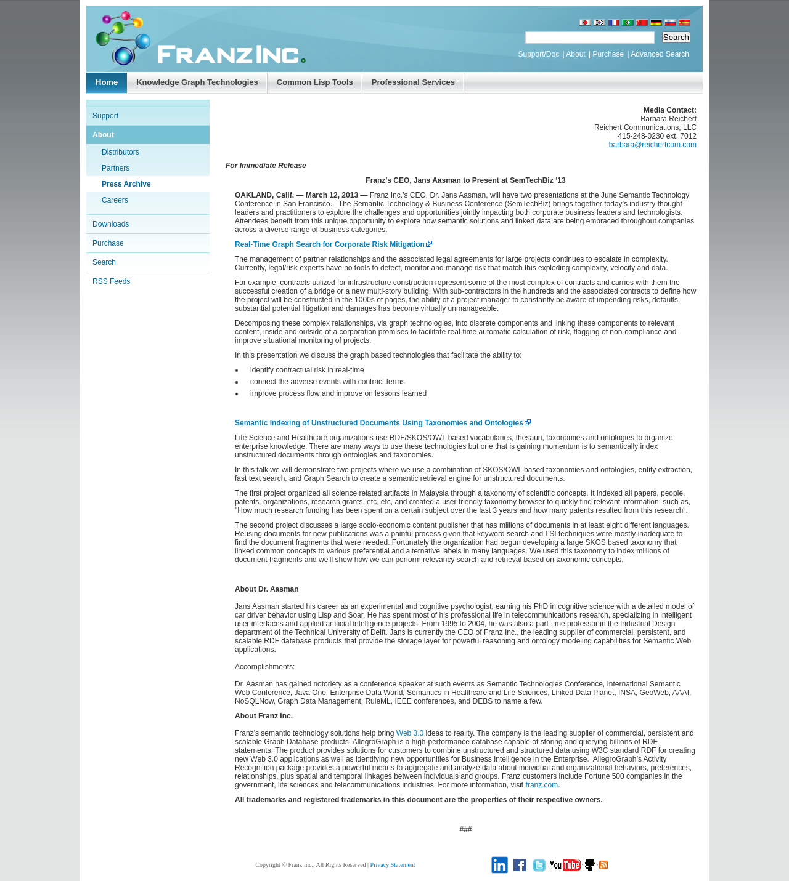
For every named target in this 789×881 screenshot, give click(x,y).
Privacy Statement (392, 864)
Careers (115, 200)
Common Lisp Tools (315, 82)
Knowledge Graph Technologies (197, 82)
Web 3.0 (409, 733)
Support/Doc (538, 54)
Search (104, 262)
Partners (115, 168)
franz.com (542, 785)
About (575, 54)
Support (105, 115)
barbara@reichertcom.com (653, 144)
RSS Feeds (111, 281)
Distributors (120, 152)
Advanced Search (660, 54)
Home (107, 82)
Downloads (110, 224)
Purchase (608, 54)
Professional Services (413, 82)
